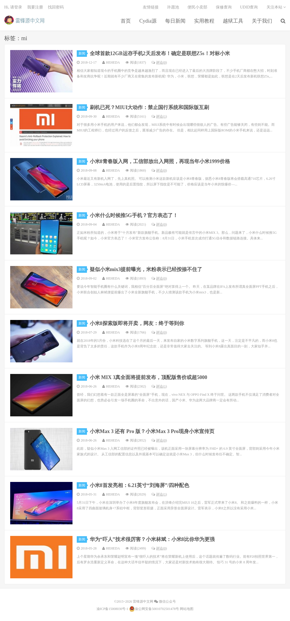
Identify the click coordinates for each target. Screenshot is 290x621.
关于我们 (262, 21)
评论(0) (159, 62)
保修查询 (224, 7)
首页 (126, 21)
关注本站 (276, 7)
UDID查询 (249, 7)
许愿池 (173, 7)
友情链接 (151, 7)
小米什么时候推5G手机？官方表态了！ (134, 215)
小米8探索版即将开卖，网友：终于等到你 (137, 323)
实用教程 (204, 21)
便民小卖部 (197, 7)
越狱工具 (233, 21)
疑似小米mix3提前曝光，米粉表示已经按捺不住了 (146, 269)
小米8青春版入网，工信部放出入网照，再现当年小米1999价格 (160, 161)
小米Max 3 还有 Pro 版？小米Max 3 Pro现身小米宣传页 (152, 431)
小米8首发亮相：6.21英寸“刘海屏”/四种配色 (139, 485)
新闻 (82, 53)
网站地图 (186, 609)
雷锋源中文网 (24, 20)
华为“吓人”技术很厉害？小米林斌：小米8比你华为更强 (152, 539)
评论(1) (159, 116)
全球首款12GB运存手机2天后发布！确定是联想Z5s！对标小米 (160, 53)
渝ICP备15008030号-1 (113, 609)
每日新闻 (175, 21)
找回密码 (56, 7)
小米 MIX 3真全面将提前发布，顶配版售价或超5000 (148, 377)
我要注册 (35, 7)
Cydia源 (148, 21)
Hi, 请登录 (13, 7)
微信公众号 (165, 601)
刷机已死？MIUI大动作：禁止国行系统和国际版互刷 (149, 107)
